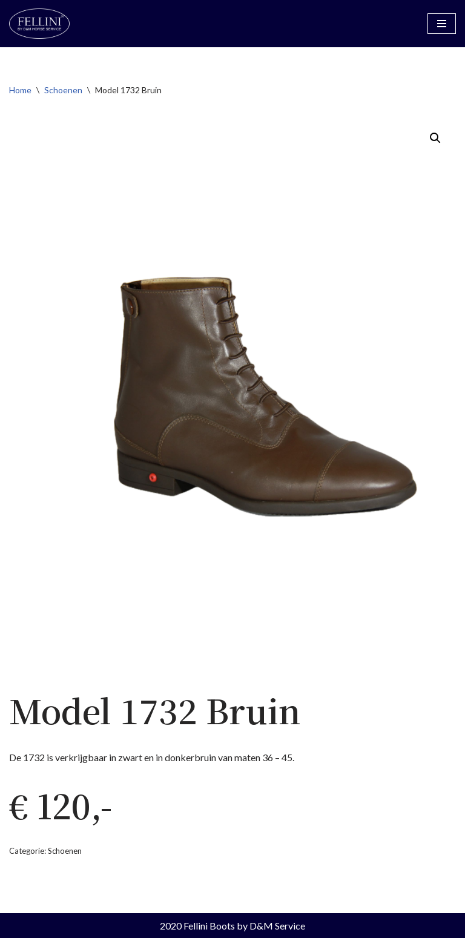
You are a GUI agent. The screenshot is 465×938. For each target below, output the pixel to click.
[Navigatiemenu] (441, 23)
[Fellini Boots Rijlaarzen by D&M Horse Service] (39, 23)
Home (20, 90)
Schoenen (63, 90)
